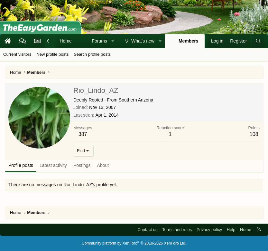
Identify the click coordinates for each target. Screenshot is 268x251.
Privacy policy (209, 229)
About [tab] (103, 165)
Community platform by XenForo (134, 243)
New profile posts (52, 54)
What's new (142, 40)
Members (188, 40)
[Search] (258, 41)
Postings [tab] (82, 165)
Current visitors (17, 54)
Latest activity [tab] (53, 165)
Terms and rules (177, 229)
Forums (99, 40)
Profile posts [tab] (20, 165)
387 (83, 134)
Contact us (147, 229)
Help (231, 229)
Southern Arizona (136, 99)
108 (254, 134)
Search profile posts (92, 54)
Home (66, 40)
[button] (112, 41)
